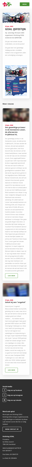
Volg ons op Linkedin (12, 400)
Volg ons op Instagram (13, 395)
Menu (25, 4)
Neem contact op (12, 429)
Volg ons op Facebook (12, 390)
